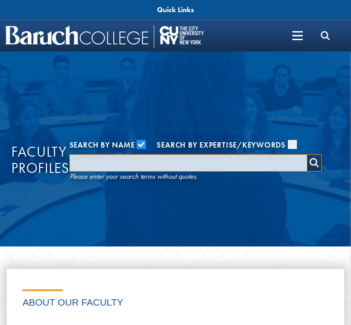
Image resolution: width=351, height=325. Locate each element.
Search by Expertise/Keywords (227, 145)
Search (314, 163)
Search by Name (107, 145)
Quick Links (175, 9)
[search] (325, 35)
